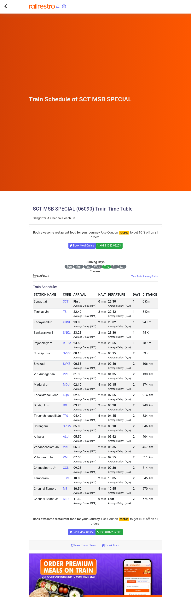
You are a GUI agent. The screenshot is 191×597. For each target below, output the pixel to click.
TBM (66, 478)
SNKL (67, 332)
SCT (65, 301)
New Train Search (84, 545)
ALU (65, 436)
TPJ (65, 416)
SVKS (66, 364)
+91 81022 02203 (109, 245)
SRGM (67, 426)
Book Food (111, 545)
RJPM (67, 343)
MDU (66, 384)
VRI (65, 447)
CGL (66, 468)
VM (65, 457)
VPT (66, 374)
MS (65, 488)
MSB (66, 499)
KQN (66, 395)
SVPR (67, 353)
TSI (65, 312)
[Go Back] (5, 6)
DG (65, 405)
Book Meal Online (82, 245)
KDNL (67, 322)
